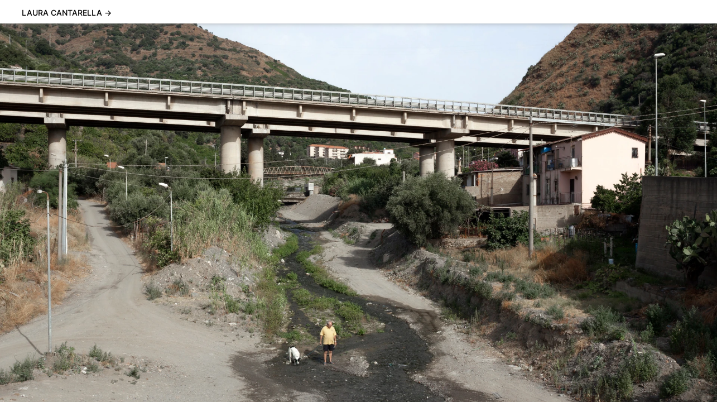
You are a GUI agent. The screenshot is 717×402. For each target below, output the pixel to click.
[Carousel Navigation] (358, 212)
